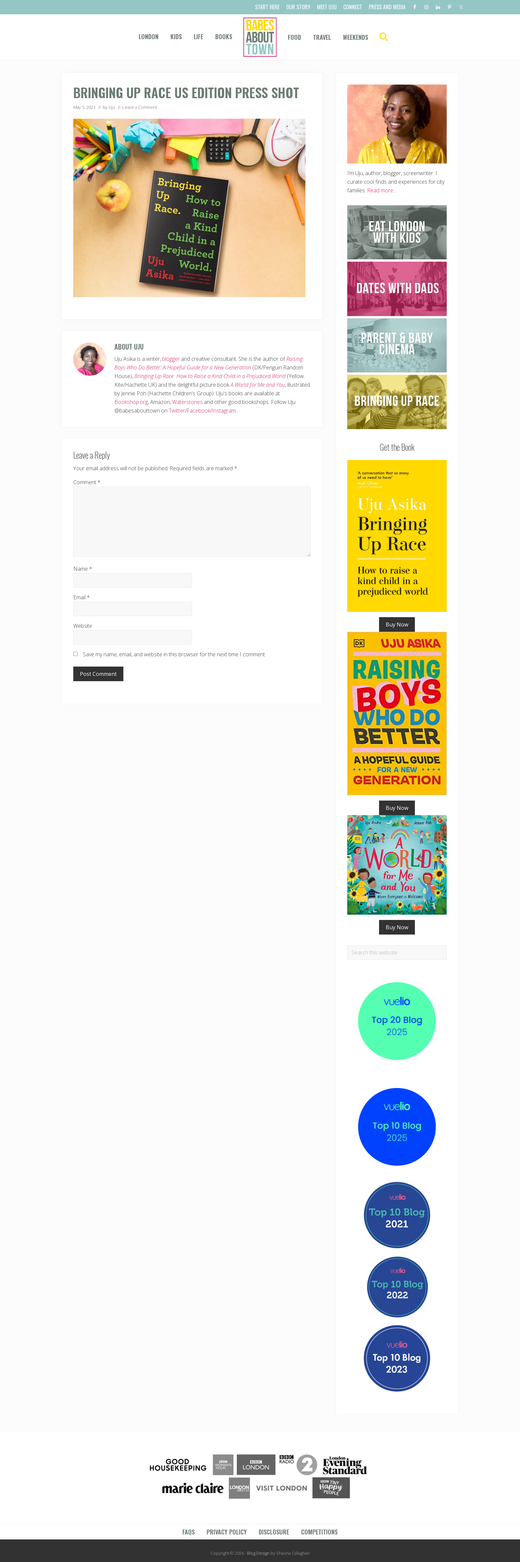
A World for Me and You (257, 384)
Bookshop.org (131, 402)
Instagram (224, 410)
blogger (171, 358)
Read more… (382, 190)
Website (82, 625)
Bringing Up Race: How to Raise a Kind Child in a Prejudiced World (210, 376)
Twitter (177, 410)
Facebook (198, 410)
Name (82, 568)
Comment (86, 482)
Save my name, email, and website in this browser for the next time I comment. (174, 654)
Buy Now (397, 624)
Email (81, 597)
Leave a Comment (139, 107)
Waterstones (187, 402)
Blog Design (258, 1553)
